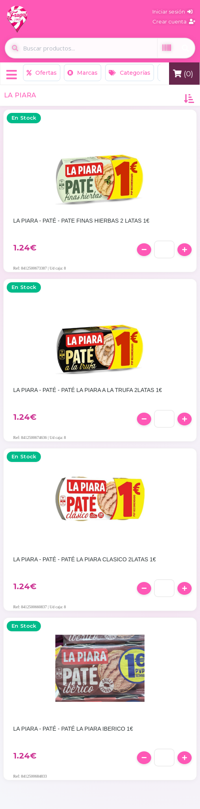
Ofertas (42, 72)
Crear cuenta (173, 21)
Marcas (82, 72)
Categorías (129, 72)
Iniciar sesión (172, 11)
